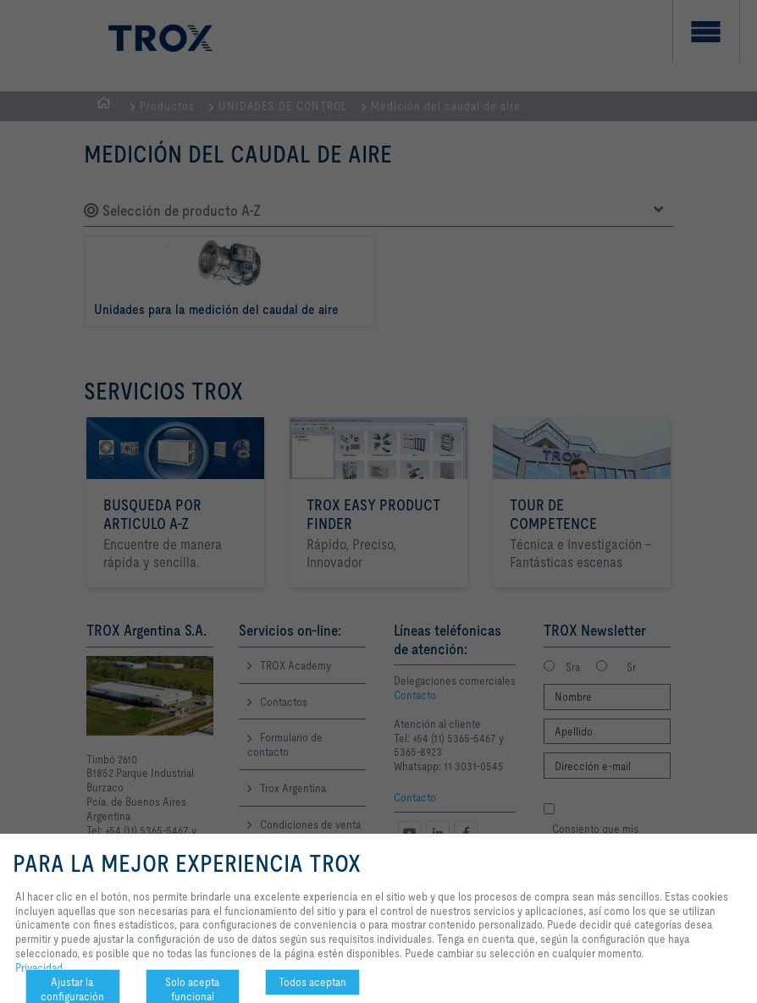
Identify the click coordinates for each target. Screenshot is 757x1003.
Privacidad (39, 967)
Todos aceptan (312, 982)
